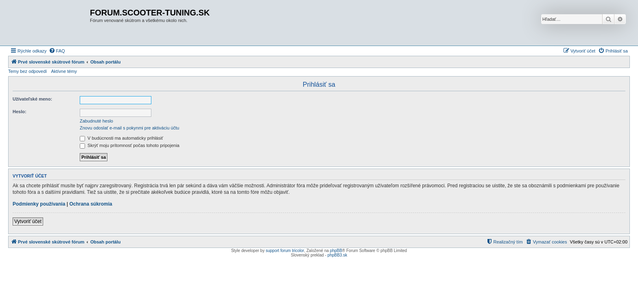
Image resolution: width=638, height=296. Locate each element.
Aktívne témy (64, 71)
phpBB (336, 250)
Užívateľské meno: (32, 98)
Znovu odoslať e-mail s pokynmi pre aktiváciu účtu (129, 127)
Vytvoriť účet (28, 221)
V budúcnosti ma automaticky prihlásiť (121, 138)
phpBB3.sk (337, 255)
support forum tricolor (285, 250)
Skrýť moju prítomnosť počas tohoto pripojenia (129, 145)
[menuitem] (57, 51)
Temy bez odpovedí (27, 71)
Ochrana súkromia (90, 204)
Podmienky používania (39, 204)
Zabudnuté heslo (96, 120)
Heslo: (19, 111)
